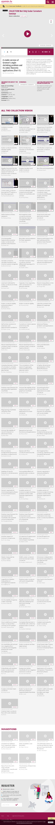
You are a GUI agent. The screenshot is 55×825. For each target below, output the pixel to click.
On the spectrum (43, 536)
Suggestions (8, 729)
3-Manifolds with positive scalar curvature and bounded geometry (9, 670)
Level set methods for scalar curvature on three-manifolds (9, 284)
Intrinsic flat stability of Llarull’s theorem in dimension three (8, 432)
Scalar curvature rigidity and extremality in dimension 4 (8, 305)
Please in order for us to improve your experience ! (23, 6)
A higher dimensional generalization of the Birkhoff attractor (43, 367)
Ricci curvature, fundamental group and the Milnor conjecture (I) (44, 432)
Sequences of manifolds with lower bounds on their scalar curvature (44, 129)
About (2, 815)
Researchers (11, 98)
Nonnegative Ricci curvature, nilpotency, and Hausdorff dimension (45, 452)
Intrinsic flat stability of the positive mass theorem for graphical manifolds (27, 389)
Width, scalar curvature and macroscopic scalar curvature (26, 558)
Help (8, 815)
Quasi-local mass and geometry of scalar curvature (43, 216)
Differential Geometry (27, 84)
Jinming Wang (9, 73)
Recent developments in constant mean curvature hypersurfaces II (27, 346)
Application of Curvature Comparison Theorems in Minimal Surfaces (45, 670)
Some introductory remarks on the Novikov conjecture (26, 149)
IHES (10, 92)
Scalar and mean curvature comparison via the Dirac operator (27, 129)
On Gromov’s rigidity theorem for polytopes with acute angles (44, 411)
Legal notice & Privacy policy (18, 815)
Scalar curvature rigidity (26, 303)
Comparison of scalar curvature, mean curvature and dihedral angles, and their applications (44, 194)
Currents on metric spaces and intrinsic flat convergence (27, 325)
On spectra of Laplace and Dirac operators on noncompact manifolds (27, 538)
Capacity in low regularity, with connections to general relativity (27, 284)
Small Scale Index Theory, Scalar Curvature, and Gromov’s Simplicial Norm (45, 646)
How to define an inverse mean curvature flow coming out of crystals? (9, 623)
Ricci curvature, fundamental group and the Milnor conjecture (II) (9, 452)
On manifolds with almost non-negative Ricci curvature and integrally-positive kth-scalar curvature (9, 648)
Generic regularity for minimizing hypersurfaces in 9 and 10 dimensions (9, 492)
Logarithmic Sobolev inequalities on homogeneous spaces (8, 581)
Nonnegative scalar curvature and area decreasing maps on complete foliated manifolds (25, 218)
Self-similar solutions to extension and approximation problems (9, 325)
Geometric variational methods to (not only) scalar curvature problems (45, 516)
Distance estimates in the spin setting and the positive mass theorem (45, 240)
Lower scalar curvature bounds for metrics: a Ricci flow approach (9, 192)
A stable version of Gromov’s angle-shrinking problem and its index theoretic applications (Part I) (45, 494)
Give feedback (51, 819)
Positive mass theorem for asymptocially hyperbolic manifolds (9, 389)
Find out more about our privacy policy (30, 822)
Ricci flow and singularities (45, 168)
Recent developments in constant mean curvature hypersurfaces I (9, 346)
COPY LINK (23, 16)
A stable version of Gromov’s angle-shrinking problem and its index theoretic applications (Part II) (27, 494)
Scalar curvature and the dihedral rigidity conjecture (9, 149)
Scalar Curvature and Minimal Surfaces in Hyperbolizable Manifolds (27, 690)
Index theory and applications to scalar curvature (25, 411)
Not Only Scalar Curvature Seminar (25, 12)
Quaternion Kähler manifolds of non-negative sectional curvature (27, 670)
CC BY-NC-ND (11, 94)
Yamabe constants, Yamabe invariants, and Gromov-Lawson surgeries (9, 262)
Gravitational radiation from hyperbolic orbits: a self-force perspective (8, 745)
